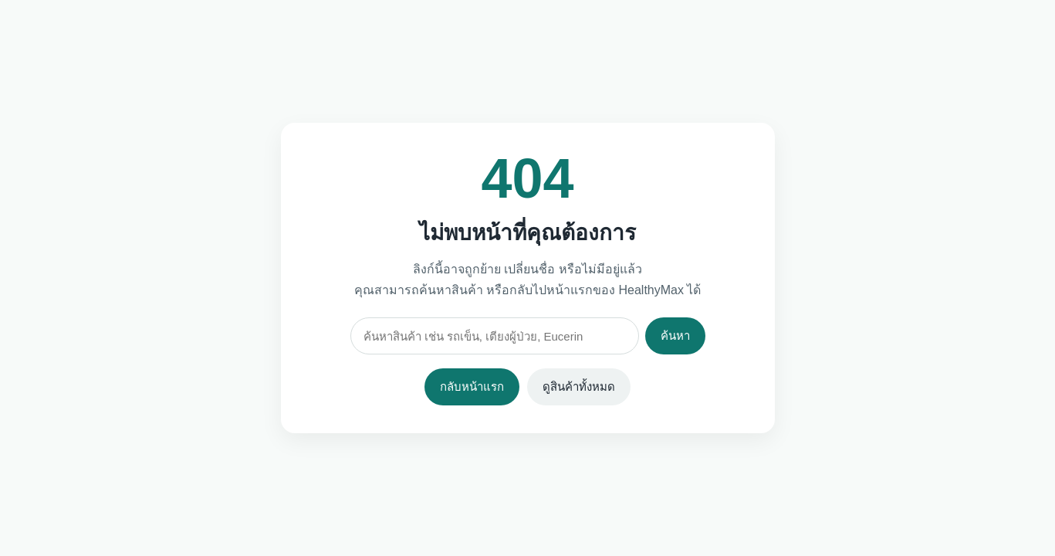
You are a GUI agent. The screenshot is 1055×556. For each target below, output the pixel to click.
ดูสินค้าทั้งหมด (579, 386)
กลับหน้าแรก (472, 386)
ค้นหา (675, 335)
